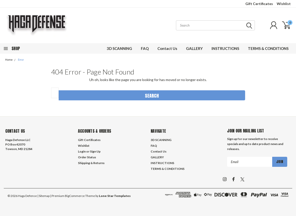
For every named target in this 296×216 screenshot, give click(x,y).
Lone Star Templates (115, 196)
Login (82, 151)
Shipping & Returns (91, 163)
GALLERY (194, 48)
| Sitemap (43, 196)
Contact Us (167, 48)
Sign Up (95, 151)
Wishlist (284, 4)
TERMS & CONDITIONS (268, 48)
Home (9, 59)
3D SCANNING (119, 48)
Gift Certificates (259, 4)
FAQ (145, 48)
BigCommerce (75, 196)
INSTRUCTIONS (225, 48)
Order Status (87, 157)
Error (21, 59)
